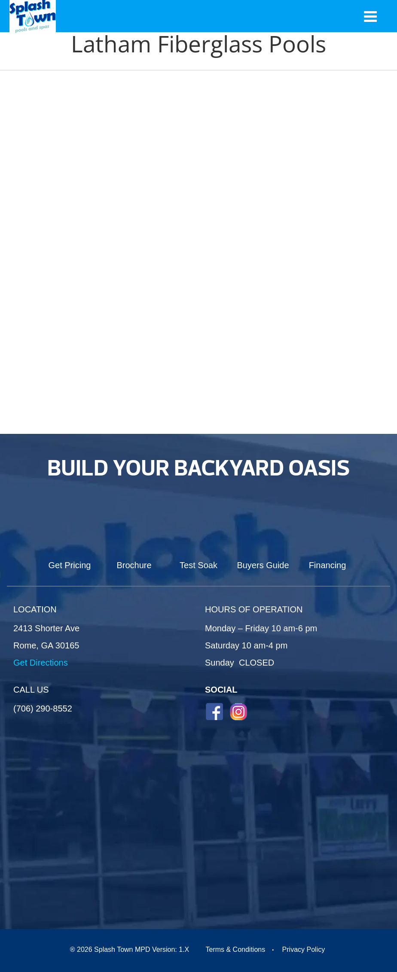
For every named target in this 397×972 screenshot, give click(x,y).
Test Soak (198, 565)
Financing (327, 565)
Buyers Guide (263, 565)
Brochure (133, 565)
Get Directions (40, 662)
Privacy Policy (303, 949)
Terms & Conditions (235, 949)
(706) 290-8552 (42, 708)
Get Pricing (70, 565)
